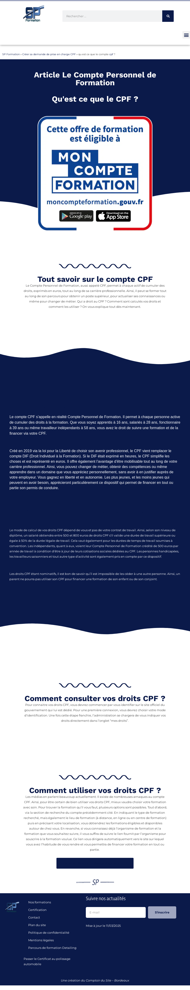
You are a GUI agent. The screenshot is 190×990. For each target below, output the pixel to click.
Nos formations (39, 902)
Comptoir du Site (98, 980)
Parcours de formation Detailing (52, 948)
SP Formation (11, 54)
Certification (37, 910)
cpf (111, 54)
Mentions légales (41, 940)
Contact (34, 917)
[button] (186, 35)
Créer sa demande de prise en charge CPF (49, 54)
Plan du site (37, 925)
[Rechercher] (168, 16)
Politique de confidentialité (48, 932)
